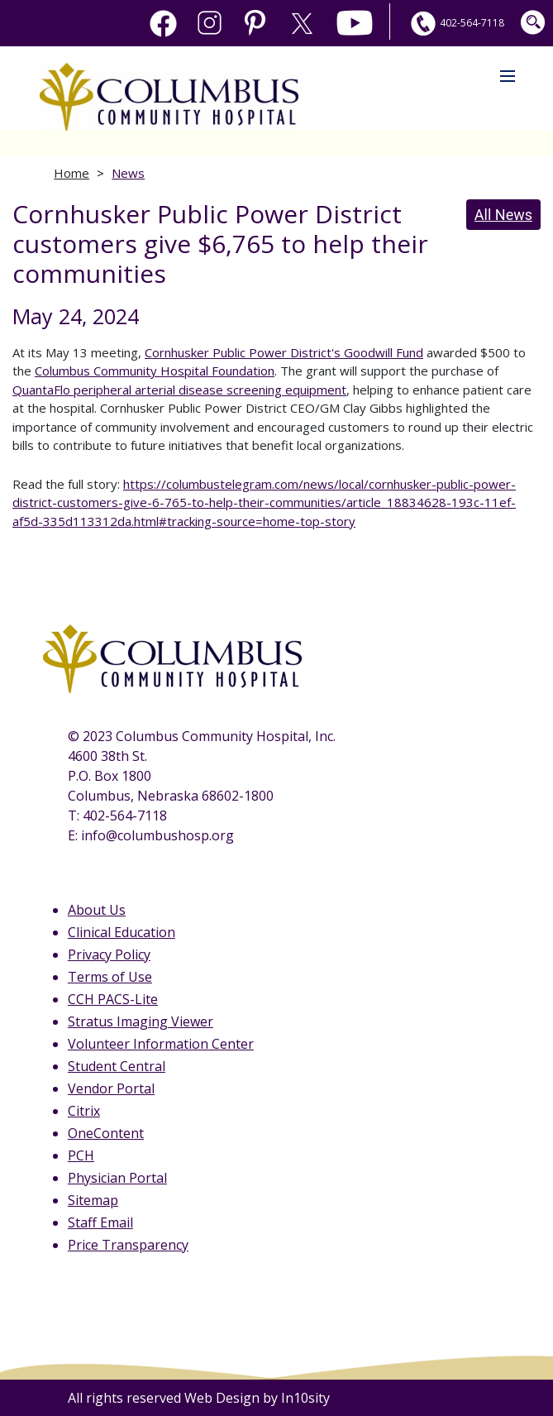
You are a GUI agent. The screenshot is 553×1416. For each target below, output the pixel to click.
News (128, 173)
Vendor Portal (111, 1088)
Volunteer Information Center (161, 1044)
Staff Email (100, 1222)
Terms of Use (110, 977)
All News (503, 214)
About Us (97, 910)
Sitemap (93, 1200)
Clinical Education (121, 932)
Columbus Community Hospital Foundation (154, 370)
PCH (81, 1155)
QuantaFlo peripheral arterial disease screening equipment (179, 389)
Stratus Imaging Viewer (140, 1021)
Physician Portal (117, 1178)
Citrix (84, 1111)
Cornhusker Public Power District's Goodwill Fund (284, 352)
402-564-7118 (455, 23)
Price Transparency (128, 1245)
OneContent (106, 1133)
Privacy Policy (109, 954)
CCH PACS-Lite (113, 999)
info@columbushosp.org (157, 835)
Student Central (116, 1066)
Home (71, 173)
